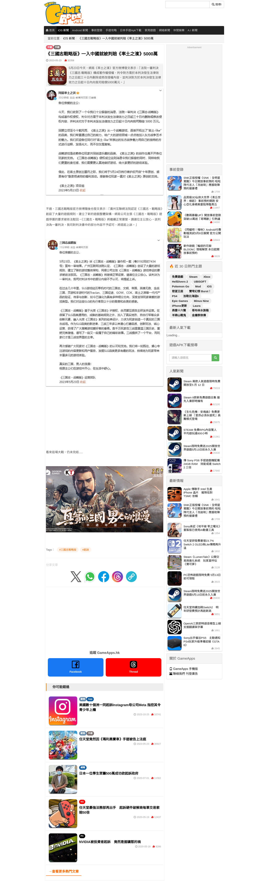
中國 (49, 47)
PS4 (175, 296)
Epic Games (180, 300)
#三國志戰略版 (67, 549)
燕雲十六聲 (179, 310)
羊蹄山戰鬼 (179, 315)
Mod (198, 286)
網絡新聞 (164, 30)
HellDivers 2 (180, 281)
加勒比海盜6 (191, 296)
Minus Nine (201, 300)
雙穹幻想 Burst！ (200, 291)
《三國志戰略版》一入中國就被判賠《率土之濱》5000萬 (116, 38)
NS (82, 801)
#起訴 (85, 549)
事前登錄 (96, 30)
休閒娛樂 (178, 30)
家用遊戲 (150, 30)
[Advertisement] (104, 415)
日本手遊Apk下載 (130, 30)
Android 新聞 (80, 30)
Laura (196, 305)
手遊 (57, 47)
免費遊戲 (178, 276)
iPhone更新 (180, 305)
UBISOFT (200, 281)
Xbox (206, 276)
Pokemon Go (181, 286)
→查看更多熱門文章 (64, 871)
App (90, 699)
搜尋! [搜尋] (217, 4)
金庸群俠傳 (199, 315)
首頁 (50, 30)
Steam (193, 276)
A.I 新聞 (192, 30)
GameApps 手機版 (183, 668)
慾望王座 (178, 291)
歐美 (83, 699)
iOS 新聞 (63, 30)
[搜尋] (187, 4)
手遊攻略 (111, 30)
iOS (209, 286)
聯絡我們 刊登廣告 (183, 673)
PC (82, 836)
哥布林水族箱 (200, 310)
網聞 (83, 767)
